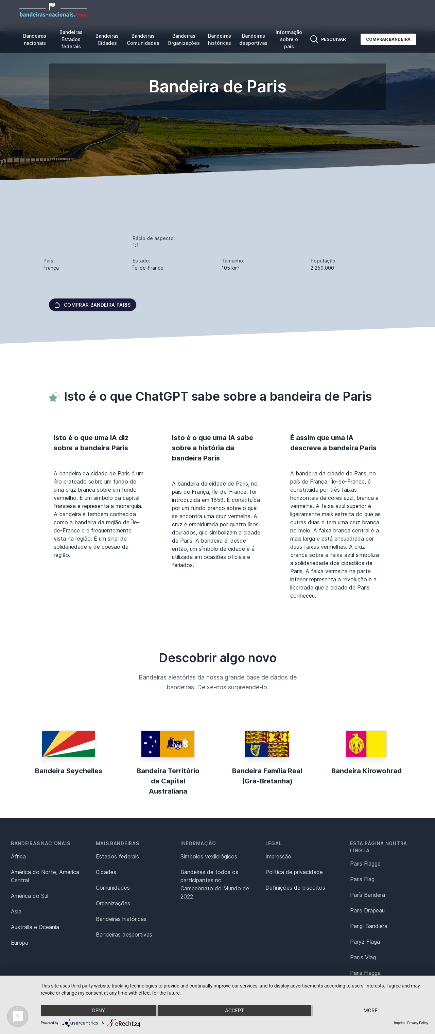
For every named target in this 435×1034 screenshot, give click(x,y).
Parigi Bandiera (368, 926)
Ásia (16, 911)
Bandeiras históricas (219, 39)
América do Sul (29, 895)
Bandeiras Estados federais (71, 39)
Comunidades (113, 887)
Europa (19, 942)
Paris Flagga (365, 972)
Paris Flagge (365, 863)
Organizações (113, 903)
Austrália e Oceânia (35, 927)
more (371, 1011)
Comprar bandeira (388, 39)
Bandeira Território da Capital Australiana (168, 781)
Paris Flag (362, 879)
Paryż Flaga (365, 941)
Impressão (278, 856)
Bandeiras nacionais (34, 39)
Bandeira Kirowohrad (366, 771)
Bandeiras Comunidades (143, 39)
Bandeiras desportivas (253, 39)
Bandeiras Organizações (184, 39)
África (18, 856)
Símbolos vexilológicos (208, 856)
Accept (234, 1011)
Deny (98, 1011)
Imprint (399, 1023)
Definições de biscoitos (295, 887)
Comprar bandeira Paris (92, 305)
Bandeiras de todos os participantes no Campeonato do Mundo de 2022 (214, 884)
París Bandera (367, 894)
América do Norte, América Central (45, 876)
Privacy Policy (417, 1023)
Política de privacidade (294, 872)
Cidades (106, 872)
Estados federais (117, 856)
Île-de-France (148, 268)
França (51, 268)
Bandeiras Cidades (107, 39)
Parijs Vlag (363, 957)
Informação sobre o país (289, 39)
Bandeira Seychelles (68, 771)
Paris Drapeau (367, 910)
